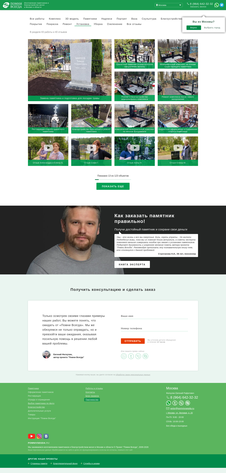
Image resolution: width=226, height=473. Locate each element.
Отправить (133, 346)
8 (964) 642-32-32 (201, 3)
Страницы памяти (39, 469)
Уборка (98, 29)
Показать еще (113, 191)
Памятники (90, 24)
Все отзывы (134, 29)
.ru (39, 448)
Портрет (122, 24)
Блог (59, 13)
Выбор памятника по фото (41, 408)
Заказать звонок (198, 6)
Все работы (37, 24)
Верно (152, 19)
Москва (172, 393)
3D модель (72, 24)
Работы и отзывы (94, 393)
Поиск (212, 13)
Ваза (134, 24)
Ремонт (67, 29)
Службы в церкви (91, 469)
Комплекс (55, 24)
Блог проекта (92, 401)
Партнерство (92, 405)
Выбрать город (171, 19)
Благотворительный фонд (65, 469)
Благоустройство (36, 412)
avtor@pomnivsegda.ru (182, 413)
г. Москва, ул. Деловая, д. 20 (179, 418)
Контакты (76, 13)
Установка (82, 29)
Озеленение (114, 29)
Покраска (52, 29)
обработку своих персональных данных (133, 380)
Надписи (106, 24)
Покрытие (36, 29)
